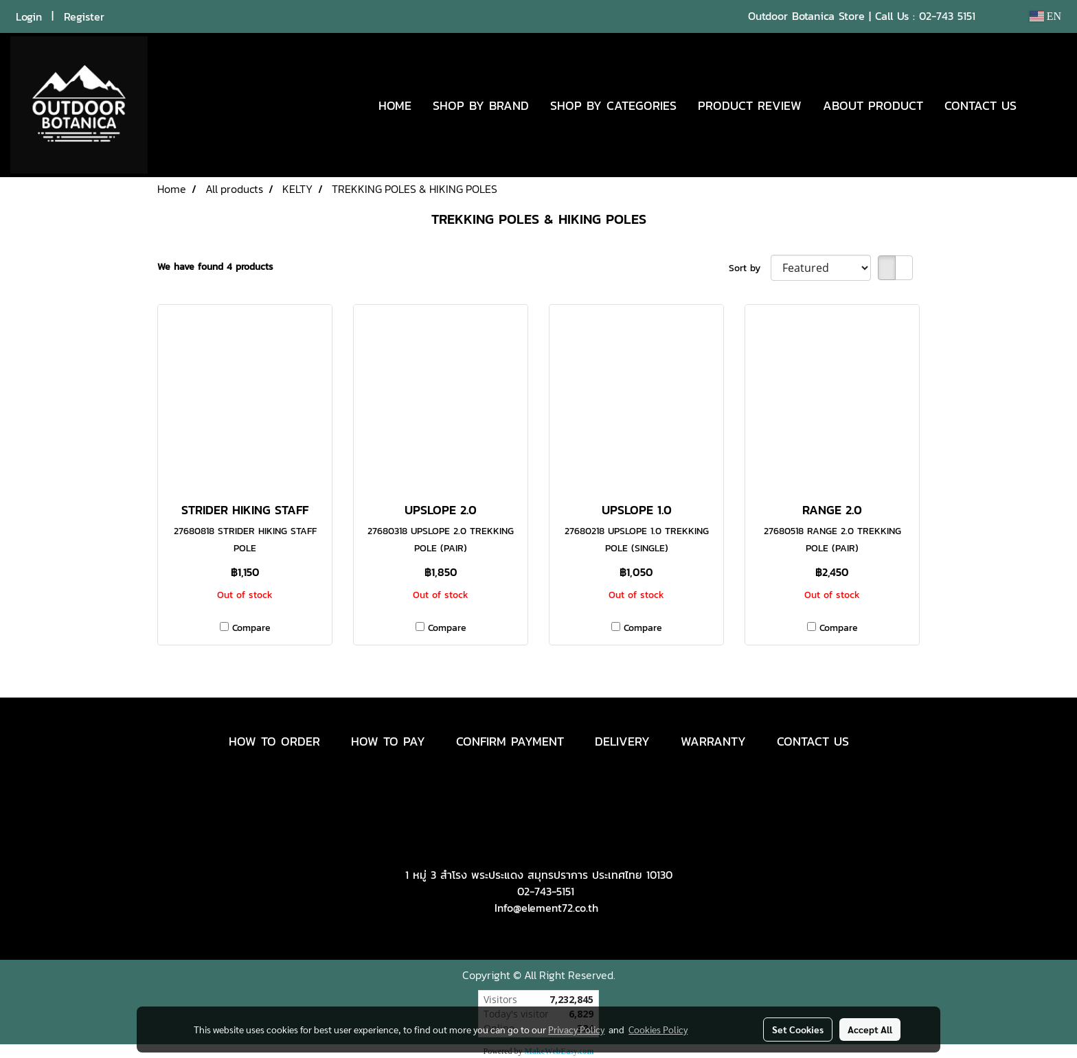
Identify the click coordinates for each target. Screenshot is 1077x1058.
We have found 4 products (215, 267)
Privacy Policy (576, 1029)
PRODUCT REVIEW (750, 105)
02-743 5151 (947, 16)
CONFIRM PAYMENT (510, 741)
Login (29, 16)
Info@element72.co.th (546, 907)
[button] (1047, 105)
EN (1045, 16)
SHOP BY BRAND (481, 105)
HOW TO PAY (388, 741)
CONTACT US (980, 105)
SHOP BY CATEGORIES (613, 105)
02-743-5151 (545, 891)
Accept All (870, 1029)
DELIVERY (622, 741)
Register (84, 16)
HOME (394, 105)
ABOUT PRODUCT (873, 105)
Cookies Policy (658, 1029)
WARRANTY (713, 741)
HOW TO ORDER (274, 741)
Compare (251, 628)
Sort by (750, 268)
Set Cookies (798, 1029)
